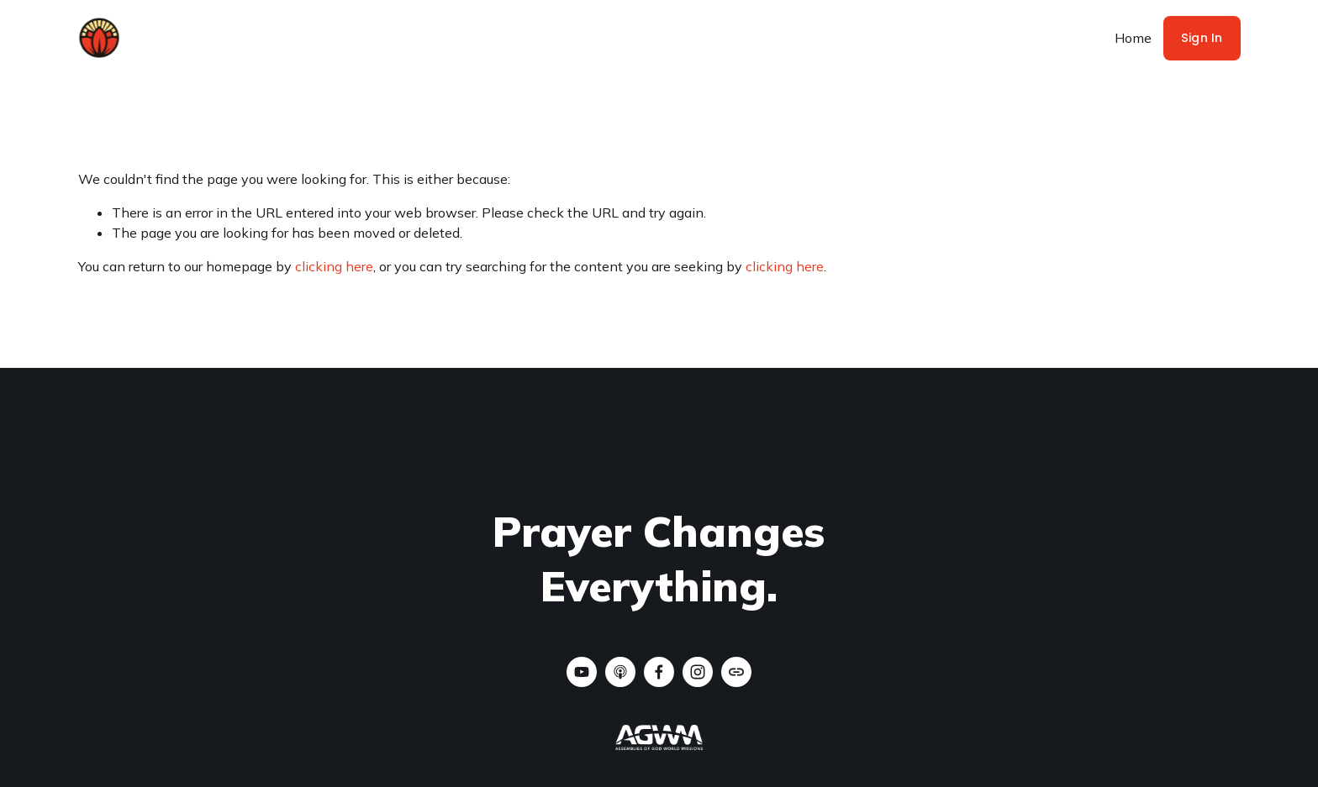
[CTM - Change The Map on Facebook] (659, 672)
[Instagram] (698, 672)
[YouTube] (582, 672)
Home (1133, 37)
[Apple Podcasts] (620, 672)
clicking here (334, 266)
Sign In (1202, 37)
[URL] (736, 672)
